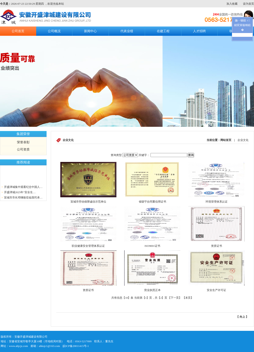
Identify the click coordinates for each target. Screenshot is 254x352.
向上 (242, 316)
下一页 (175, 297)
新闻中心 (90, 31)
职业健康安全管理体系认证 (88, 245)
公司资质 (23, 149)
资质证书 (216, 245)
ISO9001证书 (152, 245)
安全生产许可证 (216, 290)
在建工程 (163, 31)
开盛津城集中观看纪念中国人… (23, 187)
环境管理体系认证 (217, 201)
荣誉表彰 (23, 142)
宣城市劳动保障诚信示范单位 (88, 201)
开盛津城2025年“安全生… (20, 192)
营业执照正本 (152, 290)
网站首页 (225, 140)
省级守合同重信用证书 (152, 201)
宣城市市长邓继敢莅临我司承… (23, 197)
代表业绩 (126, 31)
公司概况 (54, 31)
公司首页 (18, 31)
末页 (188, 297)
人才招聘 (199, 31)
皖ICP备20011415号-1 (76, 346)
